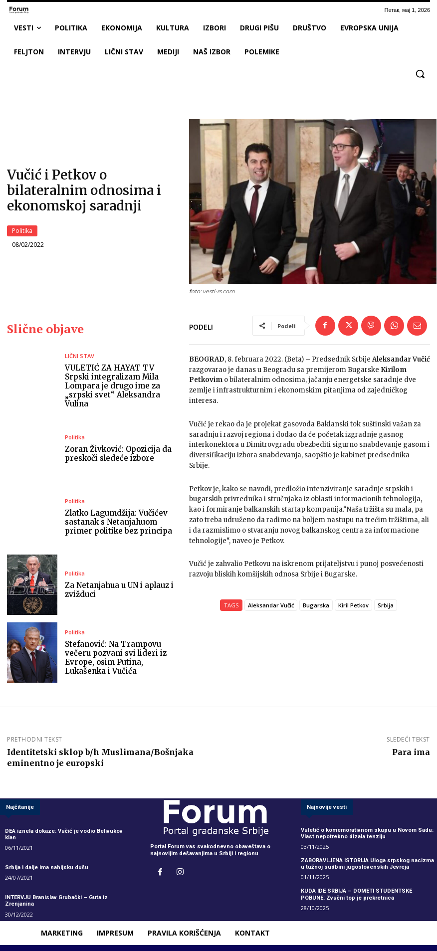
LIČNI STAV (79, 356)
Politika (22, 230)
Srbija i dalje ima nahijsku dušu (46, 867)
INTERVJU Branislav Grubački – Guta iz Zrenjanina (56, 901)
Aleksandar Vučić (271, 605)
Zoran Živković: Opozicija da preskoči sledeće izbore (118, 453)
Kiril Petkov (353, 605)
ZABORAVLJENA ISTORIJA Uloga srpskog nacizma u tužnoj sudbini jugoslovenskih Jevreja (367, 863)
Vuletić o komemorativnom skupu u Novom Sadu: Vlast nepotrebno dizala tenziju (367, 833)
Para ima (411, 753)
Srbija (386, 605)
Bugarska (316, 605)
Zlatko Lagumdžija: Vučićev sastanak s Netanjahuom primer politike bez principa (118, 522)
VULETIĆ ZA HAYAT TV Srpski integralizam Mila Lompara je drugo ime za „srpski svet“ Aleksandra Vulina (112, 385)
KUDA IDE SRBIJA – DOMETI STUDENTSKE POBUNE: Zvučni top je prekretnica (356, 894)
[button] (420, 74)
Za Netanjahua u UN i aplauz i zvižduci (119, 589)
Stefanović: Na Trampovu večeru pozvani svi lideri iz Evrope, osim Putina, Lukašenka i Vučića (116, 657)
